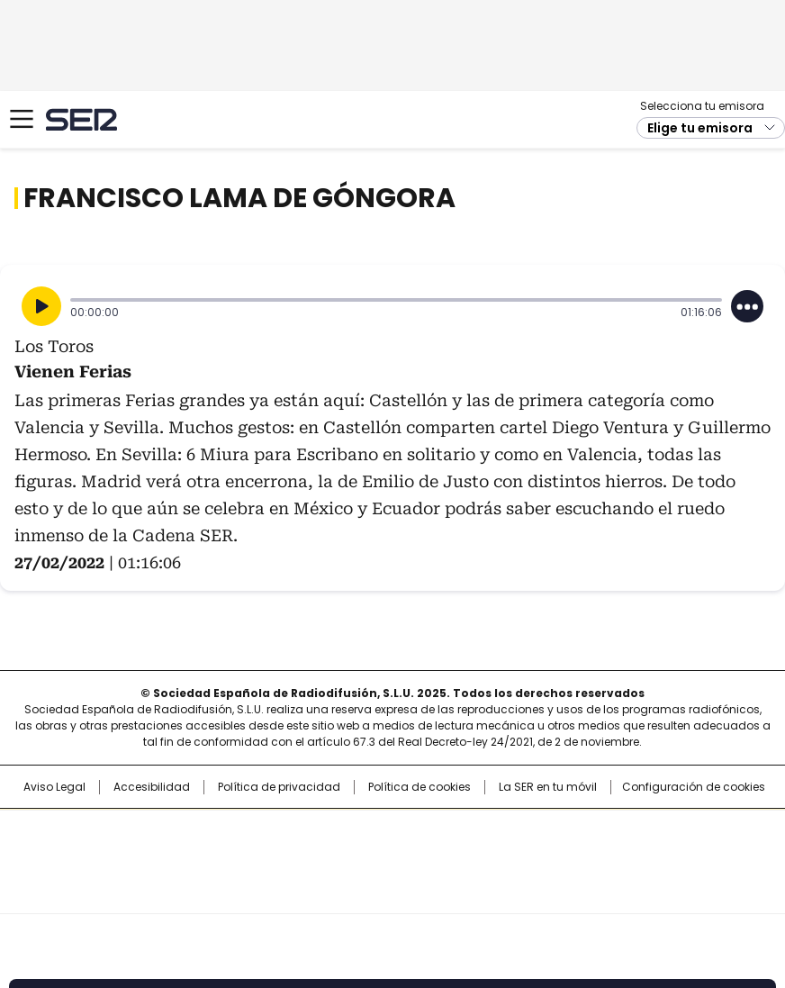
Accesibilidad (151, 787)
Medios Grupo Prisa (393, 893)
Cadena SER (81, 119)
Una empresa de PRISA (392, 849)
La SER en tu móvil (548, 787)
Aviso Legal (54, 787)
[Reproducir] (41, 306)
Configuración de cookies (693, 787)
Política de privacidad (279, 787)
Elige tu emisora (700, 128)
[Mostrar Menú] (21, 119)
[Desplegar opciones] (747, 306)
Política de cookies (419, 787)
